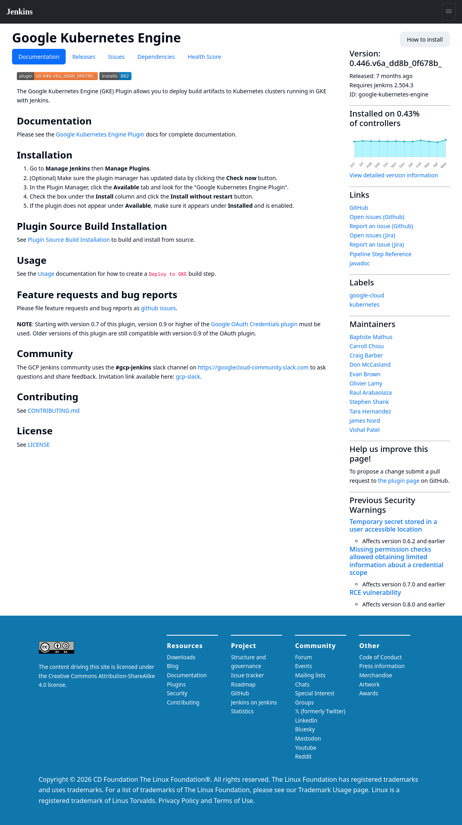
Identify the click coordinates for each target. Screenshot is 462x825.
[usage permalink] (52, 260)
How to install (425, 39)
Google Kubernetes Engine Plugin (100, 134)
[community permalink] (78, 353)
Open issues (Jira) (372, 235)
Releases (83, 56)
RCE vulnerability (375, 592)
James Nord (364, 420)
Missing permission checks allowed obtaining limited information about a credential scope (396, 561)
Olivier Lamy (365, 383)
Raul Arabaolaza (370, 392)
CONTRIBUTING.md (54, 410)
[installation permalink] (78, 155)
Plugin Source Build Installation (69, 239)
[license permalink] (58, 431)
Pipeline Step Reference (380, 254)
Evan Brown (365, 374)
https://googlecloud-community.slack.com (253, 367)
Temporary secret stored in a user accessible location (393, 525)
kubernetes (364, 304)
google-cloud (366, 295)
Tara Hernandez (370, 411)
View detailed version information (393, 175)
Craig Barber (366, 355)
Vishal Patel (364, 430)
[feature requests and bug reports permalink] (183, 295)
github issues (158, 308)
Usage (46, 273)
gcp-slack (188, 376)
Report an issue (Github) (381, 226)
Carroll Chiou (366, 346)
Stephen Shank (369, 401)
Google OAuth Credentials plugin (254, 324)
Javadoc (359, 263)
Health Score (204, 56)
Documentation (38, 56)
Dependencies (156, 56)
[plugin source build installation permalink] (172, 226)
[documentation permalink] (97, 121)
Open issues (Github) (376, 217)
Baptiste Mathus (370, 337)
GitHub (358, 207)
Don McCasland (370, 364)
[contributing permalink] (83, 397)
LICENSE (39, 444)
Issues (116, 56)
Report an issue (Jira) (376, 244)
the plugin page (399, 480)
